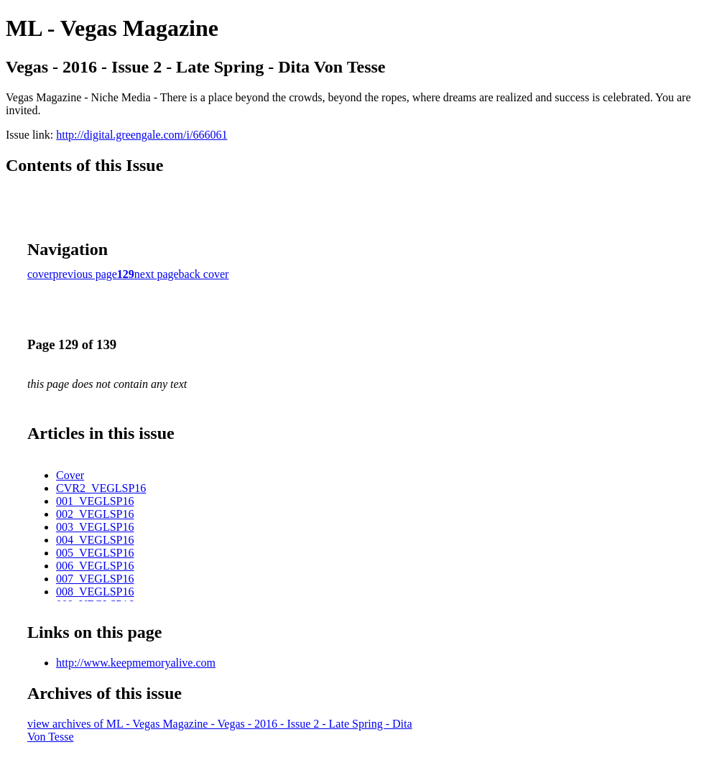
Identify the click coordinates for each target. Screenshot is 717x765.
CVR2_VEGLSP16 (101, 488)
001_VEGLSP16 (95, 501)
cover (40, 274)
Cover (70, 475)
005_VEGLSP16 (95, 553)
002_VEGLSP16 (95, 514)
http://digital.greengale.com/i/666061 (141, 135)
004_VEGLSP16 (95, 540)
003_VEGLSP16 (95, 527)
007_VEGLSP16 (95, 578)
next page (156, 274)
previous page (85, 274)
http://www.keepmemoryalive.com (136, 663)
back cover (204, 274)
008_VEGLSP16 (95, 591)
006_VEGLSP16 (95, 566)
